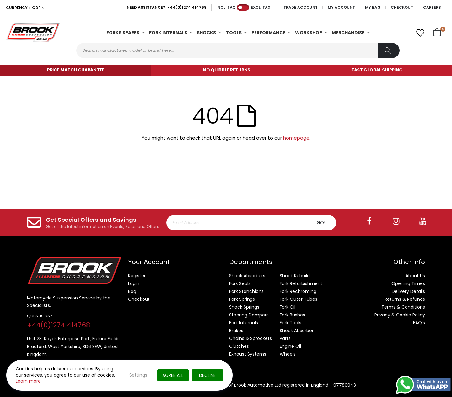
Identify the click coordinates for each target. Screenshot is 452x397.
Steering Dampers (249, 315)
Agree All (172, 375)
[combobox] (238, 50)
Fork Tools (290, 323)
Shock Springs (244, 307)
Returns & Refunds (405, 299)
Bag (132, 291)
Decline (207, 375)
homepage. (296, 138)
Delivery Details (408, 291)
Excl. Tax (260, 7)
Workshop (308, 32)
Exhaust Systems (247, 354)
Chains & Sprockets (250, 338)
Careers (432, 7)
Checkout (402, 7)
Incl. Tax (225, 7)
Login (133, 283)
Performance (268, 32)
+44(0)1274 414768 (187, 7)
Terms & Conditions (403, 307)
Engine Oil (290, 346)
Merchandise (348, 32)
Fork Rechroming (298, 291)
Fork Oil (287, 307)
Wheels (288, 354)
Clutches (239, 346)
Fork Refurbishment (301, 283)
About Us (415, 276)
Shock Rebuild (295, 276)
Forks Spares (122, 32)
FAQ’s (419, 323)
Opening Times (408, 283)
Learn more (28, 381)
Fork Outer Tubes (298, 299)
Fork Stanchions (246, 291)
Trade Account (300, 7)
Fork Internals (168, 32)
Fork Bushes (292, 315)
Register (137, 276)
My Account (341, 7)
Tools (234, 32)
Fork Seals (239, 283)
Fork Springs (242, 299)
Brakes (236, 330)
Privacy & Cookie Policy (399, 315)
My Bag (373, 7)
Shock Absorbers (247, 276)
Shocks (206, 32)
